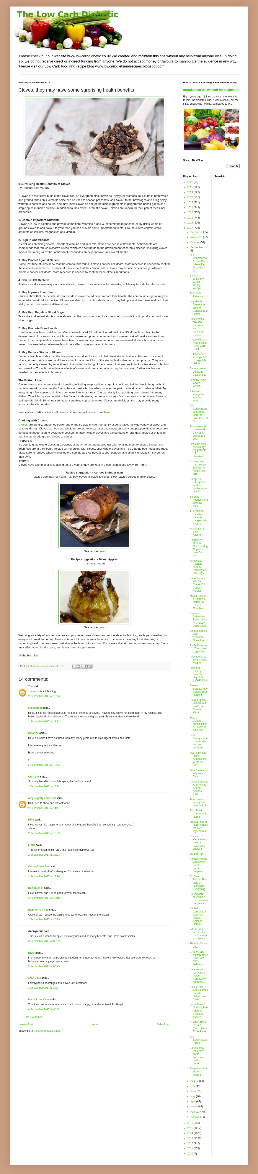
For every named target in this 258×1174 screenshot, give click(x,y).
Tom (30, 686)
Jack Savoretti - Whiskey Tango (199, 773)
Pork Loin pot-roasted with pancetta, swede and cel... (198, 433)
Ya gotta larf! (197, 853)
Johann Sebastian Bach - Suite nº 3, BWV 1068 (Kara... (199, 619)
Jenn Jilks (34, 978)
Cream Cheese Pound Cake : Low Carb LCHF (198, 344)
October (195, 242)
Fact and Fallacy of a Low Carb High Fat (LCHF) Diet (198, 674)
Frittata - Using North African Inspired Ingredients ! (199, 826)
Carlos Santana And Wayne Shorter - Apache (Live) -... (199, 788)
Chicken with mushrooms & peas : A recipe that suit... (198, 468)
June (193, 1091)
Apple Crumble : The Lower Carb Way (198, 648)
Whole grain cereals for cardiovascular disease (198, 934)
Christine (33, 776)
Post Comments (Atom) (47, 1030)
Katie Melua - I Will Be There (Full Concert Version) (198, 584)
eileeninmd (35, 707)
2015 (190, 1128)
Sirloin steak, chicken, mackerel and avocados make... (197, 326)
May (193, 1096)
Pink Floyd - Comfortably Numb (198, 813)
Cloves (23, 424)
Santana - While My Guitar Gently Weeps (197, 282)
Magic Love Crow (39, 999)
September (196, 247)
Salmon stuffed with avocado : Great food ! (198, 635)
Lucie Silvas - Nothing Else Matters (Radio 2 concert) (199, 1011)
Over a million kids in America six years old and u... (198, 759)
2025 (190, 187)
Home (94, 1024)
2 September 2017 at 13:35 (44, 764)
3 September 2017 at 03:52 (44, 941)
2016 (190, 1123)
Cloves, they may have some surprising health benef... (197, 1055)
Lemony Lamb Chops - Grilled (198, 383)
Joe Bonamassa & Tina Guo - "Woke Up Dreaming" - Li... (198, 262)
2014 (190, 1133)
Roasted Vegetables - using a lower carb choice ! (198, 842)
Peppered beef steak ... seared (198, 1071)
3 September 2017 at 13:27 (44, 987)
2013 (190, 1138)
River (31, 952)
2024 (190, 192)
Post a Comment (33, 1016)
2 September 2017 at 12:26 (44, 696)
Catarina (33, 733)
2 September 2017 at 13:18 (44, 721)
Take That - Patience (196, 295)
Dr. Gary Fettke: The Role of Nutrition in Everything (198, 883)
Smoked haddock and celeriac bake (199, 501)
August (194, 1081)
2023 (190, 197)
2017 (190, 227)
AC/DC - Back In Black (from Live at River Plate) (198, 1027)
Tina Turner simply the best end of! (198, 802)
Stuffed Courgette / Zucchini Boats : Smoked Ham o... (198, 916)
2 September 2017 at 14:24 (44, 786)
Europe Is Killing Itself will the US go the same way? (198, 485)
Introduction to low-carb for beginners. (211, 90)
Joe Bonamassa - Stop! (198, 1039)
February (195, 1111)
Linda (31, 845)
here (106, 412)
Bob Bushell (35, 888)
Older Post (163, 1024)
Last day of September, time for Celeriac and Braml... (198, 308)
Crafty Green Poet (39, 866)
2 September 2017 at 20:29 (44, 919)
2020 (190, 212)
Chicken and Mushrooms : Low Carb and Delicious (199, 958)
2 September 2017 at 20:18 (44, 897)
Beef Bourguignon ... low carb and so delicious (199, 741)
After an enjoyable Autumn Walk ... (197, 396)
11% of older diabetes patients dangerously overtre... (198, 517)
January (195, 1116)
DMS (31, 819)
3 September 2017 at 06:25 (44, 966)
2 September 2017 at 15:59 (44, 833)
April (193, 1101)
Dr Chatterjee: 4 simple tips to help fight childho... (198, 359)
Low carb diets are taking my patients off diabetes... (198, 450)
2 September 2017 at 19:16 (44, 876)
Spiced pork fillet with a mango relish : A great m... (199, 899)
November (196, 237)
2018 (190, 222)
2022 (190, 202)
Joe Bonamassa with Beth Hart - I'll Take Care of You (199, 413)
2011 (190, 1148)
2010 (190, 1153)
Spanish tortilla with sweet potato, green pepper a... (198, 865)
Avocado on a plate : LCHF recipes (198, 659)
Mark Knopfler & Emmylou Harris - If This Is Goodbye (198, 602)
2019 (190, 217)
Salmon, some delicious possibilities (198, 371)
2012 (190, 1143)
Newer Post (26, 1024)
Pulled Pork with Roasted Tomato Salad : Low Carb (199, 993)
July (193, 1086)
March (194, 1106)
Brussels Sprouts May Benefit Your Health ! (198, 690)
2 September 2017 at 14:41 (44, 808)
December (196, 232)
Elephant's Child (38, 909)
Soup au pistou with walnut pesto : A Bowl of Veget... (198, 706)
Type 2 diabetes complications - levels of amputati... (198, 724)
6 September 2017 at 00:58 (44, 1009)
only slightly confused (42, 798)
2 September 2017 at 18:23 (44, 854)
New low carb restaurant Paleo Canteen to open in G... (198, 975)
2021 (190, 207)
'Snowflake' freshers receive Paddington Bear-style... (198, 567)
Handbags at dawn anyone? (197, 531)
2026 (190, 182)
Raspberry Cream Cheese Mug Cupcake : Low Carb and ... (199, 547)
